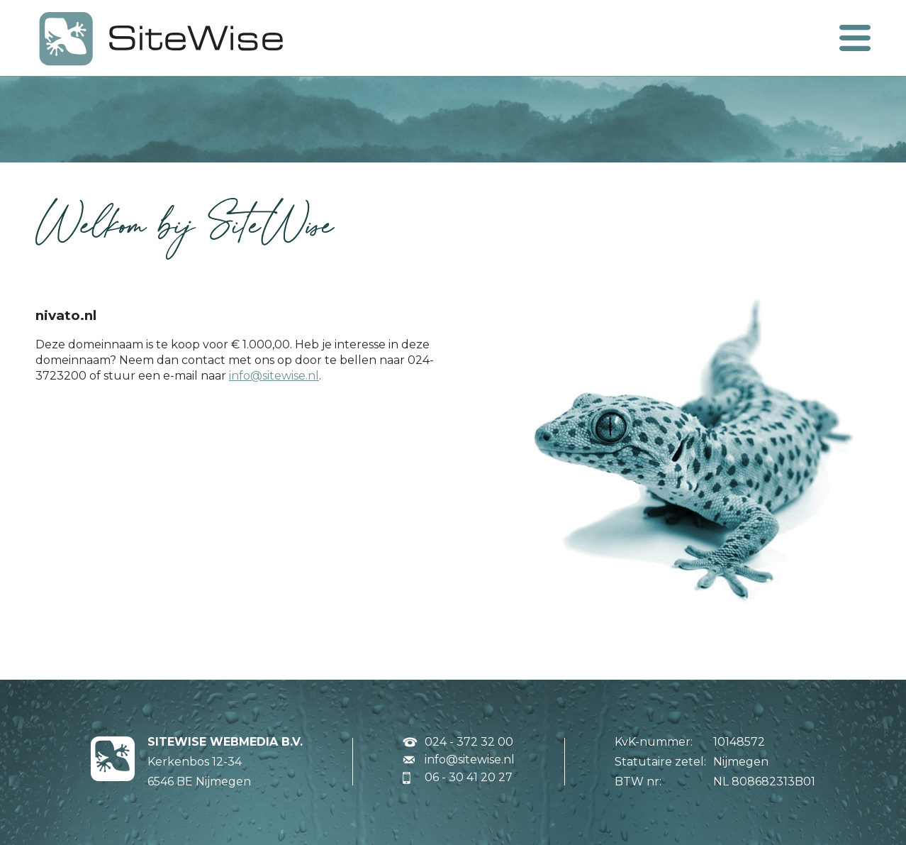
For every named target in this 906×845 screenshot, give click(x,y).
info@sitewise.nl (274, 375)
